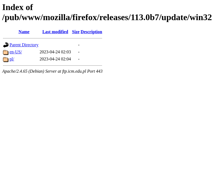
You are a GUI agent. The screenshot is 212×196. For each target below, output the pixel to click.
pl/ (12, 59)
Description (91, 31)
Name (24, 31)
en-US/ (16, 52)
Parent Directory (24, 44)
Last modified (55, 31)
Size (76, 31)
